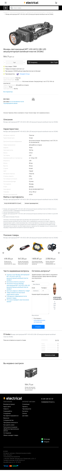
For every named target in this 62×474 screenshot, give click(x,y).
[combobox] (34, 8)
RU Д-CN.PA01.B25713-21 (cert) (12, 203)
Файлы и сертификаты (19, 113)
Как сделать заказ (8, 425)
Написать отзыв (50, 355)
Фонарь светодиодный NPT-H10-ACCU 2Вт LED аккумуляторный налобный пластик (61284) (31, 389)
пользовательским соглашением (39, 321)
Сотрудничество (8, 420)
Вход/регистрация (9, 404)
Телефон (44, 288)
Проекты (25, 406)
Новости (6, 409)
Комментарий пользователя (40, 294)
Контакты (25, 411)
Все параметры (8, 92)
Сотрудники (7, 413)
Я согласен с (39, 320)
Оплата (24, 413)
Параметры (11, 113)
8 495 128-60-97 (47, 399)
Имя (33, 281)
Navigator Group (23, 74)
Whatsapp (45, 439)
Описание (5, 113)
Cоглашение (7, 433)
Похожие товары (32, 113)
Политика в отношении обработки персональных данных (11, 429)
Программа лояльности (10, 422)
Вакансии (6, 418)
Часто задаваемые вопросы (43, 113)
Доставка (25, 416)
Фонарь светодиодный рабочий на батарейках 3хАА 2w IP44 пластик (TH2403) (23, 263)
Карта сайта (7, 406)
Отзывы (26, 113)
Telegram (45, 442)
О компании (25, 404)
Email (33, 288)
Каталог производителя (31, 203)
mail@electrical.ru (47, 402)
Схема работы (7, 411)
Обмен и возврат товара (10, 435)
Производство (26, 409)
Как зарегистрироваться (10, 416)
